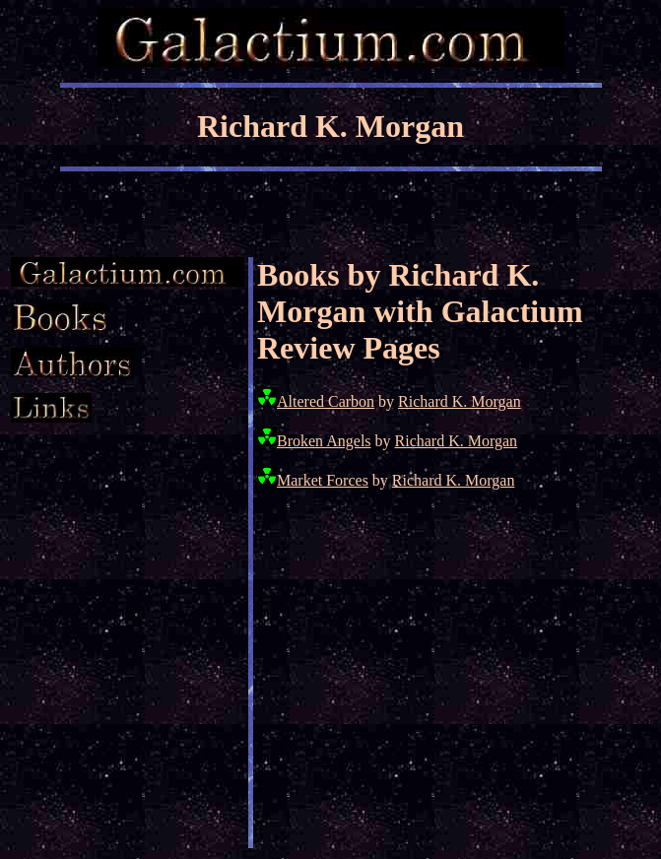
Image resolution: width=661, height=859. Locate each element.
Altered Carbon (325, 401)
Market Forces (322, 480)
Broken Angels (324, 440)
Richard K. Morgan (459, 401)
